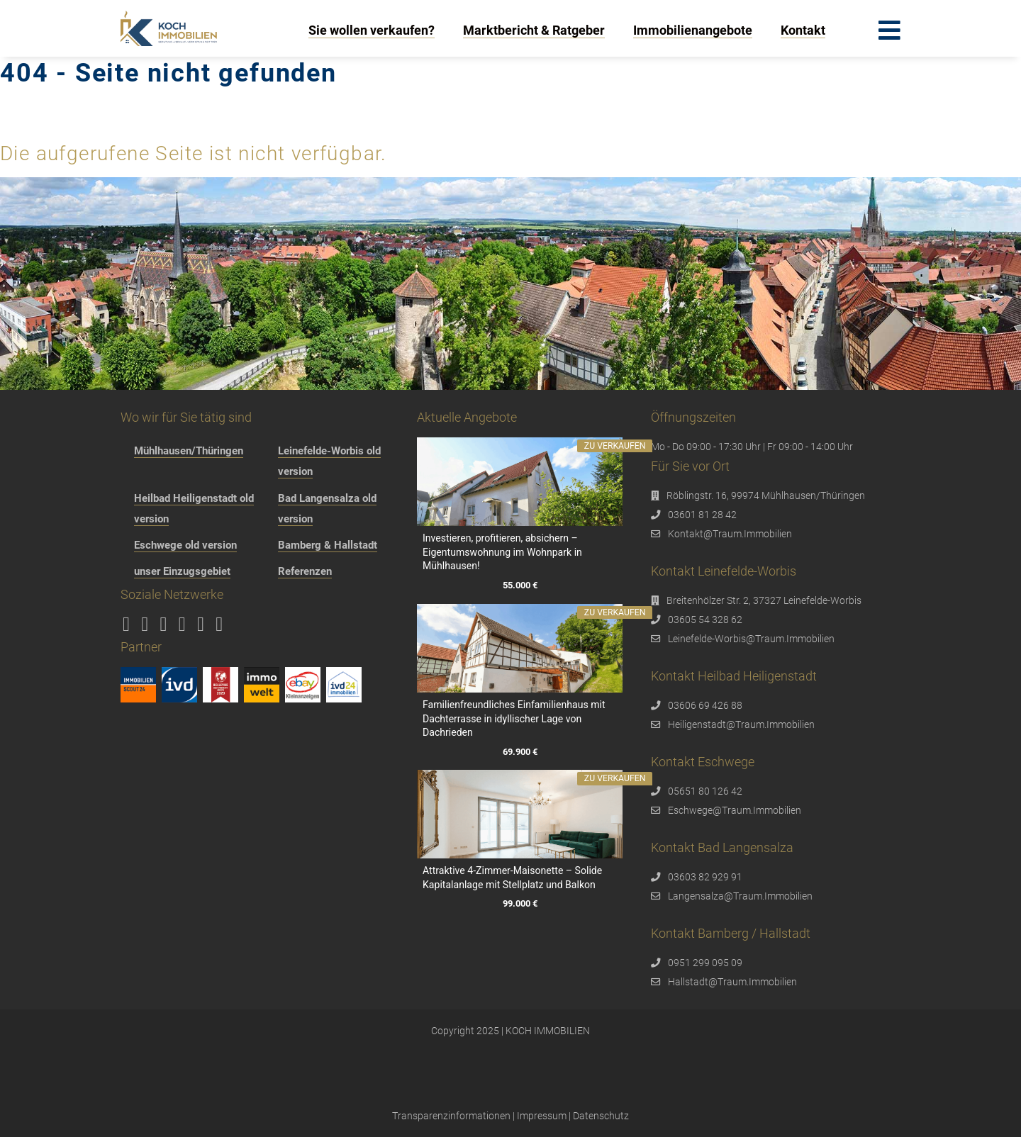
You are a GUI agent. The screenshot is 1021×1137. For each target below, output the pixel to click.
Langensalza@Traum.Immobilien (740, 896)
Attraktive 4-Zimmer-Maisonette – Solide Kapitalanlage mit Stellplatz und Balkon (512, 877)
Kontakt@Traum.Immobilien (730, 533)
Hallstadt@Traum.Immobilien (732, 981)
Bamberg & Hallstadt (327, 545)
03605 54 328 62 (705, 619)
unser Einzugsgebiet (182, 571)
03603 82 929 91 (705, 877)
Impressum (542, 1115)
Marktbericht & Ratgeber (534, 30)
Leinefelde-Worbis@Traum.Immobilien (751, 638)
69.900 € (519, 751)
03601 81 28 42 (702, 514)
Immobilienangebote (692, 30)
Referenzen (305, 571)
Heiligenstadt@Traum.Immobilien (741, 724)
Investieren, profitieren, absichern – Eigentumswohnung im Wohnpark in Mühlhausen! (502, 551)
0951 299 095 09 (705, 962)
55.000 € (519, 585)
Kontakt (803, 30)
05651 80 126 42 (705, 791)
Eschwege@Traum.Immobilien (734, 810)
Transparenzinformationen (451, 1115)
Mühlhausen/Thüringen (188, 450)
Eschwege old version (185, 545)
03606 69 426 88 (705, 705)
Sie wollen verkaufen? (371, 30)
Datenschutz (601, 1115)
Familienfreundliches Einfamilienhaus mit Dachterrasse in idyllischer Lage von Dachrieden (514, 718)
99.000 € (519, 904)
